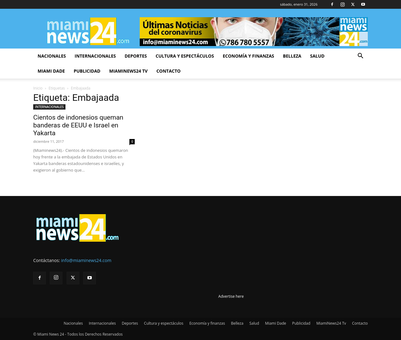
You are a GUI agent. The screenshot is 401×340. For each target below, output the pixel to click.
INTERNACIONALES (49, 107)
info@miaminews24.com (86, 260)
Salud (317, 56)
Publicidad (87, 71)
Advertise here (231, 296)
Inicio (38, 88)
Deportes (136, 56)
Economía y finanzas (248, 56)
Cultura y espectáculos (185, 56)
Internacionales (95, 56)
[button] (360, 56)
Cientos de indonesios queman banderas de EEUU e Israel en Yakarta (78, 125)
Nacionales (52, 56)
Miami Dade (51, 71)
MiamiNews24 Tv (128, 71)
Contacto (168, 71)
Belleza (292, 56)
